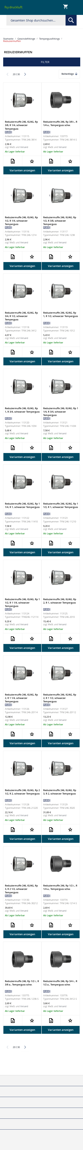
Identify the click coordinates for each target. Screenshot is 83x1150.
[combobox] (41, 20)
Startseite (8, 38)
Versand (24, 147)
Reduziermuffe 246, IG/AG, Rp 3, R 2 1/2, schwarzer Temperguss (21, 889)
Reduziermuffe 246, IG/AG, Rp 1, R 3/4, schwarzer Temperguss (22, 410)
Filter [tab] (45, 62)
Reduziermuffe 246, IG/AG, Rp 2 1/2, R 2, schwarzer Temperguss (22, 792)
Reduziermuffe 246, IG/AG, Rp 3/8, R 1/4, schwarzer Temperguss (21, 125)
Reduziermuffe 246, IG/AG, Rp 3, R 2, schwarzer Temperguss (59, 792)
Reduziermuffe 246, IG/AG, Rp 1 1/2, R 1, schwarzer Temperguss (60, 505)
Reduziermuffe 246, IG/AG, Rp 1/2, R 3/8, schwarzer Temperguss (59, 221)
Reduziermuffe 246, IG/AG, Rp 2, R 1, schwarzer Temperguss (59, 601)
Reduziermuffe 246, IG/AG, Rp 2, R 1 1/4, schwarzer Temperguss (21, 698)
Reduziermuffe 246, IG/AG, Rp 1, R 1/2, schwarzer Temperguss (60, 314)
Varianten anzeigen (22, 170)
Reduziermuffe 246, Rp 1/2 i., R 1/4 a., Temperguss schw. (60, 887)
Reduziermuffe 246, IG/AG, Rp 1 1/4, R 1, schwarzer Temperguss (22, 505)
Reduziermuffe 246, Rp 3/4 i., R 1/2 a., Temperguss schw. (60, 982)
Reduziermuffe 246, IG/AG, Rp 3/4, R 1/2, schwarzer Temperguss (21, 316)
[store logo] (13, 7)
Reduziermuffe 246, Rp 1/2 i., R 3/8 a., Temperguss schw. (22, 982)
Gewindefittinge (26, 38)
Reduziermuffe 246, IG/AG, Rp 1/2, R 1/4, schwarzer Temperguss (21, 221)
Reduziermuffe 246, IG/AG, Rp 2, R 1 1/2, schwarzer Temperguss (59, 698)
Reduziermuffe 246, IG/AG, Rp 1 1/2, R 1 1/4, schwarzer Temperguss (22, 603)
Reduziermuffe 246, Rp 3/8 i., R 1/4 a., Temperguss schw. (60, 123)
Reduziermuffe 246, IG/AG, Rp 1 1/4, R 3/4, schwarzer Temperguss (60, 412)
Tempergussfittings (49, 38)
